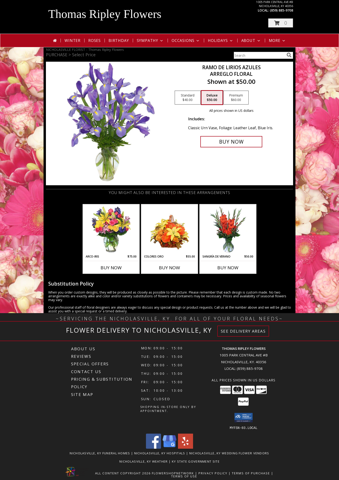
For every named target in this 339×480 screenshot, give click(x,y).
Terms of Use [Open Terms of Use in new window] (184, 476)
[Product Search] (259, 55)
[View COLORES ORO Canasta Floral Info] (169, 230)
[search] (289, 55)
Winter (73, 40)
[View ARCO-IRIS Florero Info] (111, 229)
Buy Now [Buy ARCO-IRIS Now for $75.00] (111, 268)
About (251, 40)
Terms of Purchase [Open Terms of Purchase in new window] (251, 473)
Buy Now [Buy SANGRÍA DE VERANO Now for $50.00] (227, 268)
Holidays (220, 40)
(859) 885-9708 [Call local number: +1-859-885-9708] (281, 10)
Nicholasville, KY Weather (143, 461)
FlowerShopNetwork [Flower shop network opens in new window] (173, 473)
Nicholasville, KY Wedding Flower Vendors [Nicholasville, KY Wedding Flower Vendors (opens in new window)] (229, 453)
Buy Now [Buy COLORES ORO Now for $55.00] (169, 268)
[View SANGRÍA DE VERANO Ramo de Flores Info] (228, 229)
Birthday (119, 40)
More (277, 40)
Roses (94, 40)
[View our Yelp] (185, 447)
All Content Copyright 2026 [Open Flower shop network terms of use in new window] (123, 473)
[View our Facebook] (153, 447)
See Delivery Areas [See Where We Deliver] (243, 331)
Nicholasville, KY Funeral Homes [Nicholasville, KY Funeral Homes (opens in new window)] (100, 453)
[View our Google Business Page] (169, 447)
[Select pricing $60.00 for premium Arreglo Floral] (236, 98)
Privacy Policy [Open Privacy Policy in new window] (212, 473)
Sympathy (150, 40)
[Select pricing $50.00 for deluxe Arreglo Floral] (212, 98)
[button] (280, 23)
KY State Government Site (196, 461)
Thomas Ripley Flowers (104, 13)
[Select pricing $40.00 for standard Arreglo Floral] (187, 98)
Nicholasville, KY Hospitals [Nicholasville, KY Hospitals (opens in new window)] (159, 453)
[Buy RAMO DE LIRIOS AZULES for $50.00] (231, 141)
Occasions (186, 40)
